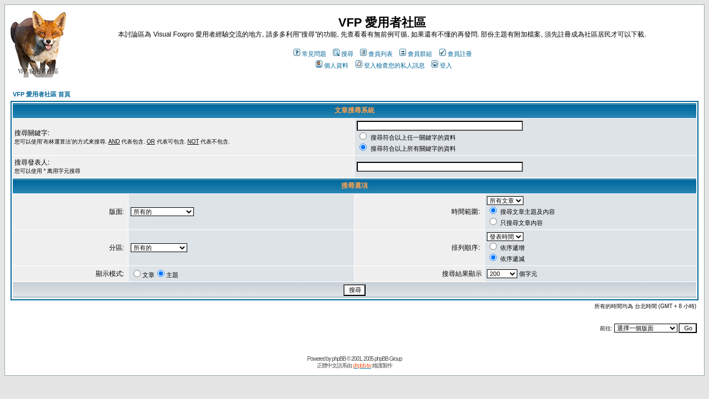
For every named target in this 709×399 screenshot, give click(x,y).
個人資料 (332, 65)
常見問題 (310, 53)
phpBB (339, 359)
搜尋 (343, 53)
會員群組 (415, 53)
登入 (441, 65)
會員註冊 (455, 53)
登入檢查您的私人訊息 (390, 65)
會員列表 (376, 53)
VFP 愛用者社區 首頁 (41, 94)
